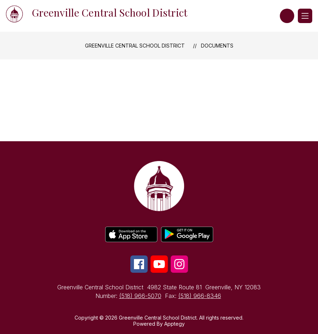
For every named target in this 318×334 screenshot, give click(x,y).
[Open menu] (305, 16)
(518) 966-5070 (140, 295)
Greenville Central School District (135, 46)
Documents (217, 46)
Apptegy (174, 324)
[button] (287, 16)
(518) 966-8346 (199, 295)
